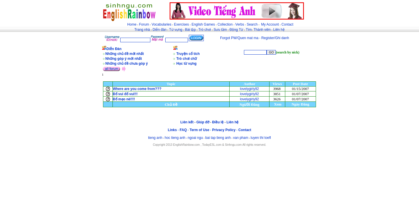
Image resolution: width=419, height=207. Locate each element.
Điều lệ (218, 122)
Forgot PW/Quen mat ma (239, 38)
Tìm (249, 30)
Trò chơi (205, 30)
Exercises (181, 24)
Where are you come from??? (137, 89)
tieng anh (155, 138)
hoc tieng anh (175, 138)
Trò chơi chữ (186, 59)
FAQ (183, 130)
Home (131, 24)
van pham (240, 138)
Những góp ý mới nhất (123, 59)
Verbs (239, 24)
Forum (144, 24)
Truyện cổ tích (188, 54)
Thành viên (262, 30)
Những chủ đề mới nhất (124, 54)
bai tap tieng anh (218, 138)
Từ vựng (175, 30)
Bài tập (190, 30)
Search (252, 24)
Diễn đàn (159, 30)
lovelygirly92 (249, 89)
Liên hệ (279, 30)
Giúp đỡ (202, 122)
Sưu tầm (220, 30)
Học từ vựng (186, 64)
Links (172, 130)
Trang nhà (142, 30)
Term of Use (199, 130)
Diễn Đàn (113, 49)
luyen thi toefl (261, 138)
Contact (287, 24)
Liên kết (186, 122)
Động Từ (236, 30)
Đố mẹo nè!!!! (124, 99)
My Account (270, 24)
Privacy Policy (223, 130)
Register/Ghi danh (275, 38)
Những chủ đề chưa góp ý (126, 64)
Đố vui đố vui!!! (125, 94)
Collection (225, 24)
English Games (203, 24)
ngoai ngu (195, 138)
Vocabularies (161, 24)
